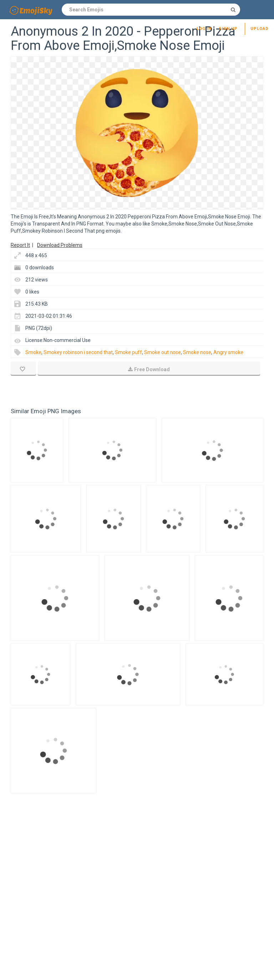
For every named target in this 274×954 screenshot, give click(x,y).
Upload (259, 28)
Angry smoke (228, 352)
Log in (204, 28)
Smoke (33, 352)
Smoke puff (128, 352)
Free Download (149, 369)
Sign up (228, 28)
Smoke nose (197, 352)
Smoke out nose (162, 352)
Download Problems (59, 245)
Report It (20, 245)
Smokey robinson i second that (78, 352)
